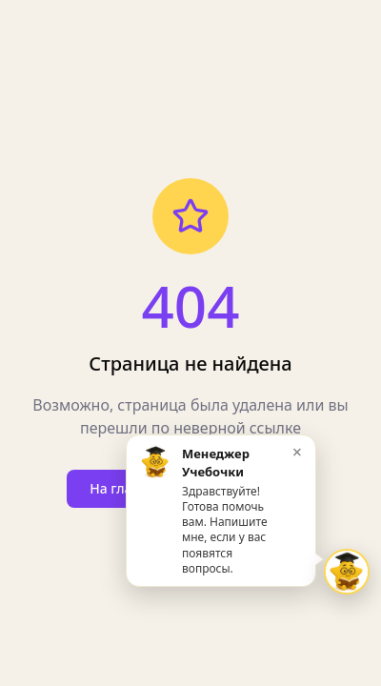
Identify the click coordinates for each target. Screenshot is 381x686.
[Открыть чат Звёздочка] (347, 572)
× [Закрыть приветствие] (297, 451)
